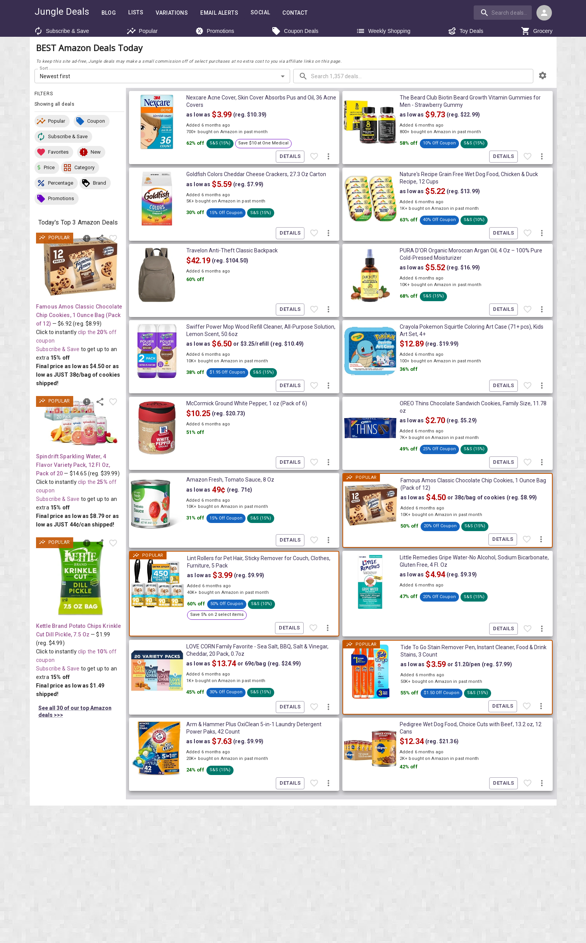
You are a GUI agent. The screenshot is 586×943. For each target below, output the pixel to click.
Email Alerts (219, 13)
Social (260, 12)
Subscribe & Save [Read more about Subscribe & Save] (57, 349)
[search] (503, 12)
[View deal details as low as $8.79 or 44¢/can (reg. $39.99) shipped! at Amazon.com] (80, 423)
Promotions (214, 31)
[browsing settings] (542, 75)
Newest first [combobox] (55, 76)
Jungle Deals (61, 11)
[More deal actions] (328, 157)
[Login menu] (544, 13)
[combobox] (503, 12)
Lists (136, 12)
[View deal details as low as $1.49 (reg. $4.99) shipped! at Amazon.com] (80, 578)
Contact (295, 13)
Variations (172, 13)
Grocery (537, 31)
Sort (44, 68)
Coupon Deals (295, 31)
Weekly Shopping (383, 31)
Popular (142, 31)
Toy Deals (465, 31)
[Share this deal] (100, 238)
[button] (52, 121)
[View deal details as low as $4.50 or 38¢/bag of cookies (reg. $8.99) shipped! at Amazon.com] (80, 266)
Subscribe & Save (61, 31)
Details (290, 156)
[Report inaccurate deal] (86, 238)
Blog (108, 13)
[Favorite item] (113, 238)
